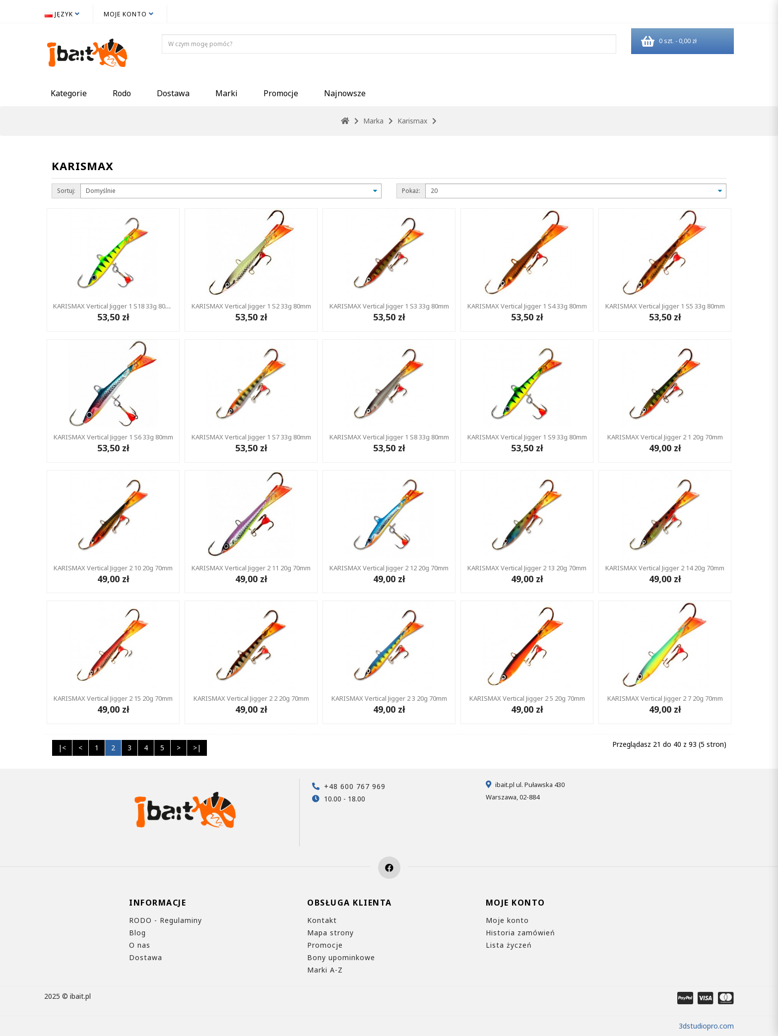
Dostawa (173, 93)
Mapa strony (330, 932)
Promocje (280, 93)
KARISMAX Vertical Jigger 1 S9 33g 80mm (527, 436)
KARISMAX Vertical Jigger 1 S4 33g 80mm (527, 306)
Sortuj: (66, 190)
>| (197, 747)
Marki (226, 93)
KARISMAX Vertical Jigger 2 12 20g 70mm (389, 567)
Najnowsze (345, 93)
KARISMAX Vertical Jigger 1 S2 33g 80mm (251, 306)
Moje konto (507, 920)
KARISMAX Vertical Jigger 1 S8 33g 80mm (389, 436)
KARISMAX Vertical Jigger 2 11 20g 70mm (251, 567)
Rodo (122, 93)
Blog (137, 932)
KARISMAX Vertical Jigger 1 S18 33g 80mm (114, 306)
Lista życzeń (509, 945)
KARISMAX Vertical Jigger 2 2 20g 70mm (251, 698)
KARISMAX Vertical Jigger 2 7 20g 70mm (665, 698)
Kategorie (69, 93)
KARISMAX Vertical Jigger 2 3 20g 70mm (389, 698)
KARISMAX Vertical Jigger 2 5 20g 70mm (527, 698)
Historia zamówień (520, 932)
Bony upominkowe (341, 957)
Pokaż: (411, 190)
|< (62, 747)
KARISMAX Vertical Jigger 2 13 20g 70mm (526, 567)
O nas (139, 945)
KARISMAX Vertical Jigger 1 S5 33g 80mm (665, 306)
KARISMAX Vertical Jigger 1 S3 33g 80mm (389, 306)
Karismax (412, 120)
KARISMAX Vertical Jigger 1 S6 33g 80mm (113, 436)
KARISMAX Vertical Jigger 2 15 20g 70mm (113, 698)
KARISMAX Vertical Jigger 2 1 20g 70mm (665, 436)
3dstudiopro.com (706, 1026)
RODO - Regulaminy (165, 920)
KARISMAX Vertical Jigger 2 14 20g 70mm (664, 567)
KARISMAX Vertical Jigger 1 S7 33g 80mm (251, 436)
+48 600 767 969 (355, 786)
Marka (373, 120)
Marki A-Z (325, 970)
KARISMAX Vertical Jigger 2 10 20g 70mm (113, 567)
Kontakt (322, 920)
